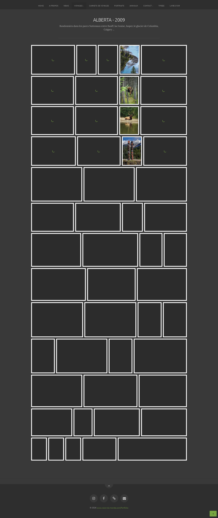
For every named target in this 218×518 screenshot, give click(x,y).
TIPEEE (161, 5)
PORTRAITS (119, 5)
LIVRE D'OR (175, 5)
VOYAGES (78, 5)
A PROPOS (53, 5)
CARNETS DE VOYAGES (99, 5)
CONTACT (147, 5)
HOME (41, 5)
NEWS (66, 5)
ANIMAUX (134, 5)
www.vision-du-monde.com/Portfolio (112, 507)
